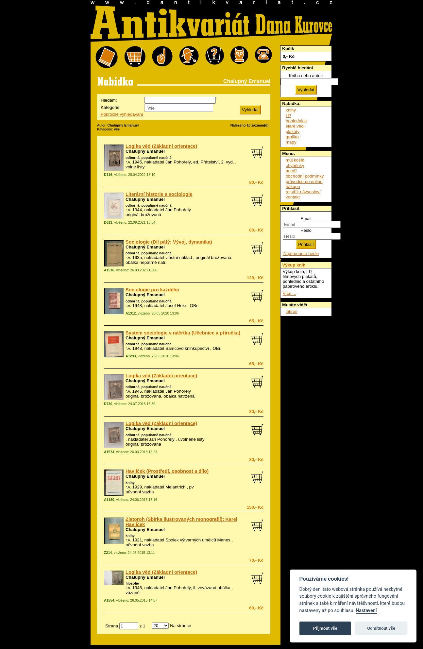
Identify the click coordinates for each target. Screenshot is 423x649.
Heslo (306, 230)
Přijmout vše (325, 628)
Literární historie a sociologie (159, 194)
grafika (292, 136)
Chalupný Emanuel (145, 151)
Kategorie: (111, 107)
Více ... (289, 293)
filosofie (132, 583)
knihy (130, 483)
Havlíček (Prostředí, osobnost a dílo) (167, 471)
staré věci (295, 126)
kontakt (293, 197)
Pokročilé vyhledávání (122, 114)
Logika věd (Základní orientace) (161, 146)
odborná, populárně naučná (148, 158)
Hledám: (109, 100)
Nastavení (366, 610)
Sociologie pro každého (152, 289)
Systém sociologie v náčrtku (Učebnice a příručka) (183, 332)
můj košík (295, 160)
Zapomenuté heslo (301, 253)
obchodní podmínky (305, 176)
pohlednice (296, 120)
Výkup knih (293, 265)
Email (305, 218)
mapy (291, 142)
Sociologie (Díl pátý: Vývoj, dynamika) (169, 242)
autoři (291, 170)
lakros (291, 311)
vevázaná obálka (214, 587)
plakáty (292, 131)
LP (288, 115)
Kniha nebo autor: (306, 75)
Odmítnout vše (381, 628)
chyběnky (295, 165)
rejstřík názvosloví (303, 191)
